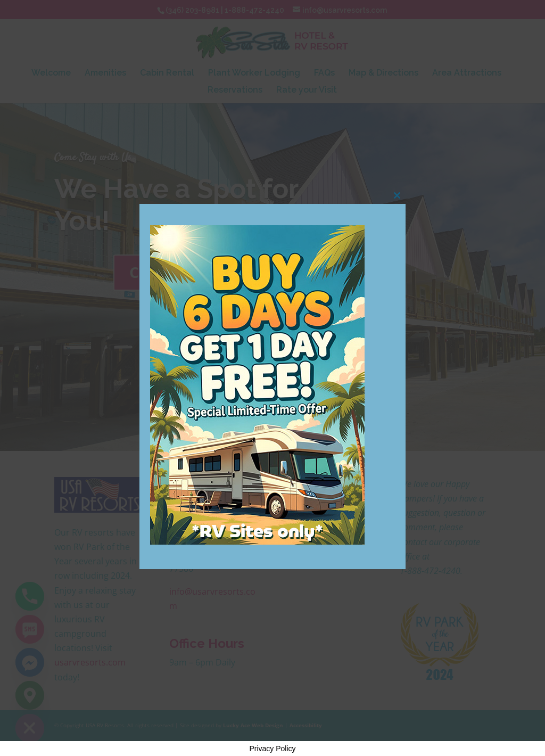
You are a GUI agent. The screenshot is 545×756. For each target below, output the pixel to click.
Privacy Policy (272, 748)
